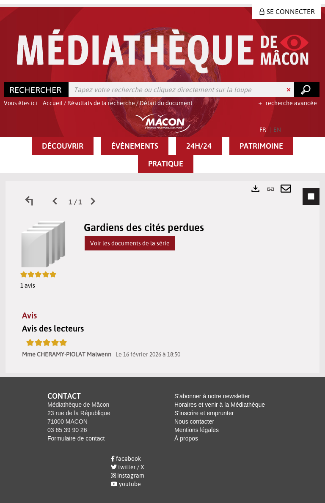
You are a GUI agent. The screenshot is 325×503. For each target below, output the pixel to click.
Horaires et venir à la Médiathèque (219, 404)
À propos (186, 438)
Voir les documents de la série (130, 243)
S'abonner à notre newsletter (212, 396)
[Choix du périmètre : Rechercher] (36, 89)
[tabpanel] (162, 277)
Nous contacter (194, 421)
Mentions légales (196, 430)
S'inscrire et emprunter (204, 413)
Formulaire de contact (76, 438)
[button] (63, 146)
